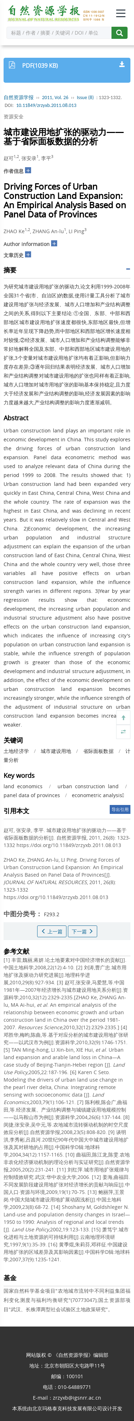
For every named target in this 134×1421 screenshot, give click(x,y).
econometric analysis (98, 795)
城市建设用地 (56, 751)
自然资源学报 (19, 97)
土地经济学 (16, 751)
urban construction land (88, 786)
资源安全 (14, 116)
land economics (23, 786)
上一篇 (52, 931)
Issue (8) (85, 97)
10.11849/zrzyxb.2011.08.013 (46, 105)
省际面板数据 (98, 751)
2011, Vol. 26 (55, 97)
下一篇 (82, 931)
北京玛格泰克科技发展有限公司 (67, 1408)
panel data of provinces (32, 795)
